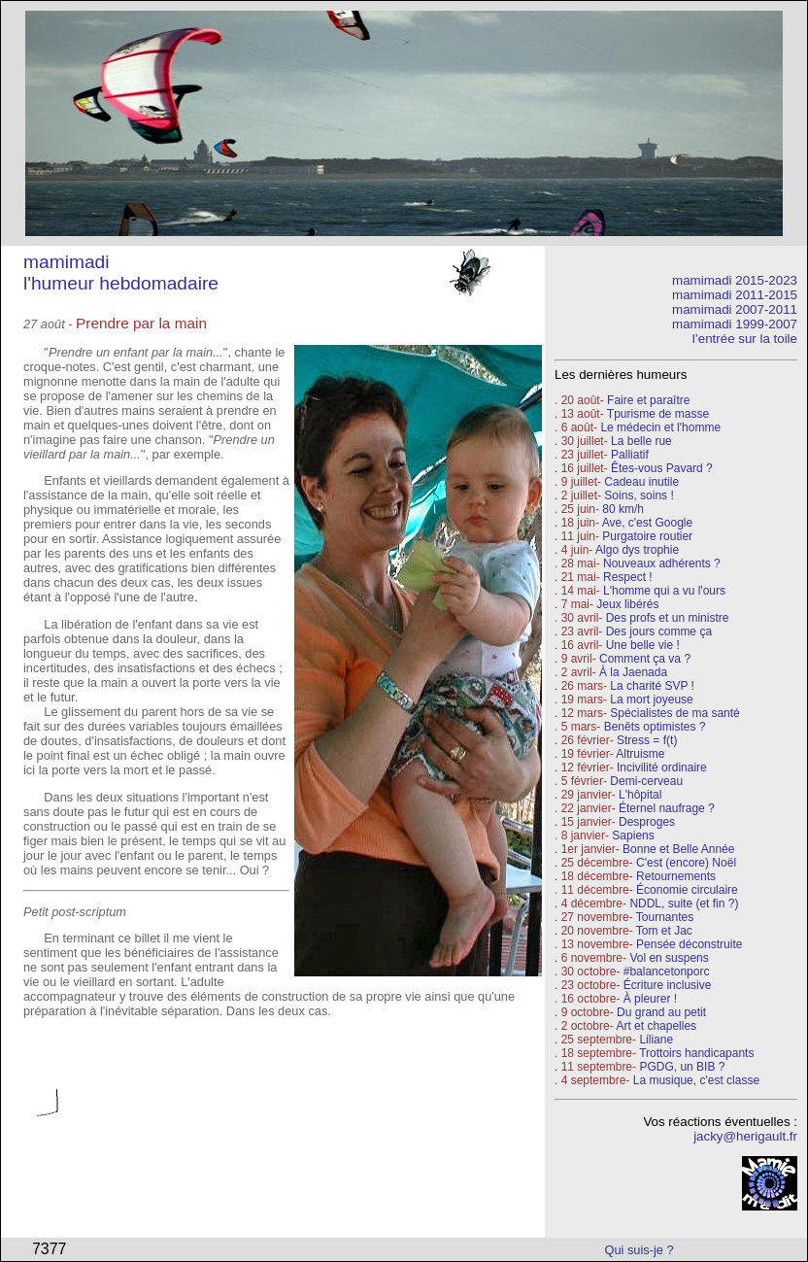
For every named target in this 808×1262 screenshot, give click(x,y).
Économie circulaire (687, 890)
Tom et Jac (664, 931)
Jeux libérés (627, 604)
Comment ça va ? (644, 658)
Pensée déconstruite (689, 944)
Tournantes (664, 917)
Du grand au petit (661, 1012)
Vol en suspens (668, 958)
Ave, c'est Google (647, 522)
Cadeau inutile (641, 482)
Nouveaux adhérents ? (662, 563)
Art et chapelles (656, 1026)
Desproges (647, 822)
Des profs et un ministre (667, 618)
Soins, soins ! (638, 495)
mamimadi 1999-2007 (734, 324)
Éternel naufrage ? (667, 808)
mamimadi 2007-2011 (734, 309)
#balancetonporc (666, 971)
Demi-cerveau (646, 781)
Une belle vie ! (643, 645)
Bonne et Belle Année (678, 849)
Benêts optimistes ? (655, 726)
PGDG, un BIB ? (681, 1067)
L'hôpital (640, 795)
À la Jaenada (633, 672)
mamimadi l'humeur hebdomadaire (121, 272)
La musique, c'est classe (696, 1080)
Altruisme (640, 754)
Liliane (656, 1039)
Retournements (676, 876)
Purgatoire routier (647, 536)
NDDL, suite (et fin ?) (683, 903)
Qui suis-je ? (639, 1250)
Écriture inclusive (667, 985)
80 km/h (623, 509)
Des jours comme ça (659, 631)
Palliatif (630, 454)
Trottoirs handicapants (696, 1053)
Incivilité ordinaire (662, 767)
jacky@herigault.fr (745, 1136)
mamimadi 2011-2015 (734, 295)
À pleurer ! (650, 999)
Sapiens (633, 835)
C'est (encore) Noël (686, 863)
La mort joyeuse (651, 699)
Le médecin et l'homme (660, 427)
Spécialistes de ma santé (674, 713)
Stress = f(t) (647, 740)
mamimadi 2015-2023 (734, 280)
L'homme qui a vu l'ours (664, 590)
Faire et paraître (648, 400)
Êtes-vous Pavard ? (662, 468)
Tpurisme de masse (658, 414)
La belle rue (641, 441)
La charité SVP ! (652, 686)
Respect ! (628, 577)
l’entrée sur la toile (744, 338)
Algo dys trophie (637, 550)
